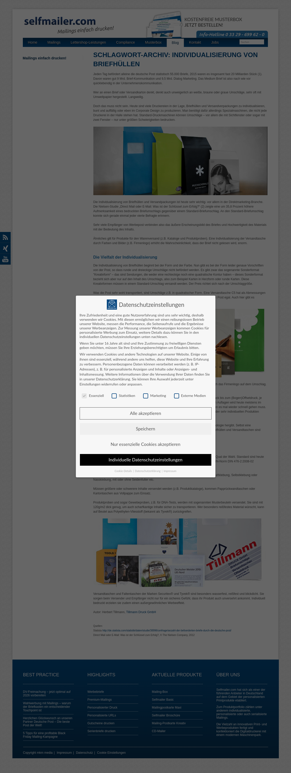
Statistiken (123, 395)
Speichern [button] (145, 428)
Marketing (154, 395)
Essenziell (93, 395)
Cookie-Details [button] (124, 471)
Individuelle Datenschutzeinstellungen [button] (145, 459)
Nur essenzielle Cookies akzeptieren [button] (145, 444)
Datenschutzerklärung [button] (148, 471)
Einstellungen (90, 384)
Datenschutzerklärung (113, 379)
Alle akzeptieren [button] (145, 413)
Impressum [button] (170, 471)
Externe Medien (190, 395)
